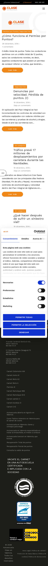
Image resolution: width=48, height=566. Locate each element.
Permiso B (11, 387)
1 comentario (7, 47)
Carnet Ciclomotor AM (16, 371)
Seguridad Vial (25, 31)
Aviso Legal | (27, 551)
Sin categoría (20, 145)
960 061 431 (39, 2)
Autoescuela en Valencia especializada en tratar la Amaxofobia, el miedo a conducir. (23, 431)
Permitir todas (23, 317)
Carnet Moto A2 (13, 379)
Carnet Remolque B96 (16, 391)
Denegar (24, 332)
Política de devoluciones (37, 557)
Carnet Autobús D (14, 403)
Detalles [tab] (25, 239)
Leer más (12, 70)
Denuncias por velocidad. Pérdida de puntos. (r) (28, 95)
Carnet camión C (13, 399)
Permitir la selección (24, 325)
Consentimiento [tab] (10, 239)
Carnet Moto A (12, 383)
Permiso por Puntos (10, 31)
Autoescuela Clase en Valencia (8, 550)
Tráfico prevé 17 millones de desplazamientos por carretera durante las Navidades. (28, 156)
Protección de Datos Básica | (27, 554)
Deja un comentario (22, 105)
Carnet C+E (11, 407)
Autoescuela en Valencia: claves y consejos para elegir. (20, 426)
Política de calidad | (39, 551)
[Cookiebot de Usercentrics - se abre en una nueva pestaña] (34, 231)
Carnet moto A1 (13, 375)
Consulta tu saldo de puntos (18, 450)
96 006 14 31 (11, 346)
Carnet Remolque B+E (16, 395)
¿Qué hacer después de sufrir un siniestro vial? (28, 219)
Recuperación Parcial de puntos (19, 446)
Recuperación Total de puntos (19, 442)
